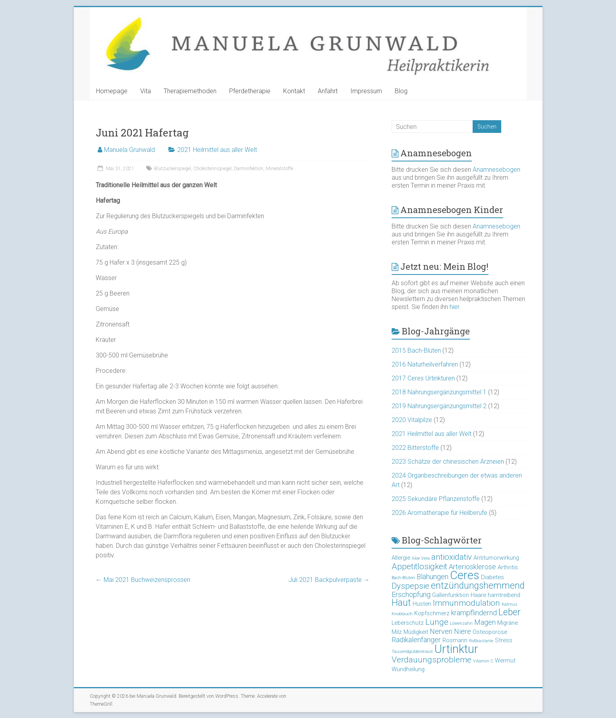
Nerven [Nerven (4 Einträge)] (441, 631)
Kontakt (294, 91)
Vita (145, 91)
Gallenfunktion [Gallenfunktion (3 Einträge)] (450, 595)
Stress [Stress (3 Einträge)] (503, 640)
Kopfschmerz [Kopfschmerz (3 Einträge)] (432, 613)
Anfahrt (328, 91)
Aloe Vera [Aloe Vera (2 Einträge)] (421, 558)
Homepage (111, 91)
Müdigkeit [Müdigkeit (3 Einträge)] (416, 631)
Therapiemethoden (190, 91)
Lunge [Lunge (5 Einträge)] (436, 622)
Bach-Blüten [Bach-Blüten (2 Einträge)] (403, 577)
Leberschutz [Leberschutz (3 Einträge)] (408, 622)
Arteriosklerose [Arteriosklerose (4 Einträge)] (472, 566)
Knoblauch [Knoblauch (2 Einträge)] (402, 613)
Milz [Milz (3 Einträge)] (397, 631)
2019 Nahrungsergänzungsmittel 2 (439, 406)
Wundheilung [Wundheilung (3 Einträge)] (408, 669)
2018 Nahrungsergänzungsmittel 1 (439, 392)
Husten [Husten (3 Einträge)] (422, 603)
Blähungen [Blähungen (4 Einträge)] (432, 576)
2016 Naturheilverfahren (425, 364)
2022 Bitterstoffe (415, 447)
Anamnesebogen (496, 169)
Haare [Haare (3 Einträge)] (478, 595)
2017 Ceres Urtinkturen (423, 378)
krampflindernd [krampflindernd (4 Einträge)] (474, 613)
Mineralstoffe (279, 168)
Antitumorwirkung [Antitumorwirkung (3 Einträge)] (496, 557)
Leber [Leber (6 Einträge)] (509, 612)
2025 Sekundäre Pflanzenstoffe (436, 499)
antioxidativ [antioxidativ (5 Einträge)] (451, 557)
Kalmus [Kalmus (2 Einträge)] (510, 604)
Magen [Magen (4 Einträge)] (485, 622)
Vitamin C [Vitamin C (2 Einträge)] (483, 661)
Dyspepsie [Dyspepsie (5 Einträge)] (410, 586)
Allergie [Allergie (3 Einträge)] (401, 557)
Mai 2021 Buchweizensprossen (143, 580)
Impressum (366, 91)
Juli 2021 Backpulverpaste (329, 580)
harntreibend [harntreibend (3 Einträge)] (504, 595)
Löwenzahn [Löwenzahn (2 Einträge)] (461, 623)
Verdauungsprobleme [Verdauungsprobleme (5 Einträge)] (431, 659)
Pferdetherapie (249, 91)
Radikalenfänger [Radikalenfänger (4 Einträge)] (416, 639)
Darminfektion (248, 168)
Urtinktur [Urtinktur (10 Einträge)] (456, 649)
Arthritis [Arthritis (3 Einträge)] (508, 567)
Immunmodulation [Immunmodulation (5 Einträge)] (466, 603)
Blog (401, 91)
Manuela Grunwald (129, 150)
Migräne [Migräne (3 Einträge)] (507, 622)
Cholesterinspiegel (212, 168)
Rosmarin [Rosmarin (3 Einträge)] (454, 640)
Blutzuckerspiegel (172, 168)
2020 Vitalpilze (412, 420)
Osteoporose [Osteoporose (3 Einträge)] (490, 631)
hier (454, 307)
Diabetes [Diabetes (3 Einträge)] (492, 577)
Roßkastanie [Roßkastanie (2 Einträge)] (481, 640)
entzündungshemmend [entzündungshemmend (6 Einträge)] (478, 585)
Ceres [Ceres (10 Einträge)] (464, 575)
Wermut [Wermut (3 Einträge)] (505, 660)
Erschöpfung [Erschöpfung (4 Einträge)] (411, 594)
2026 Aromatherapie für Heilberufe (439, 512)
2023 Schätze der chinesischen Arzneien (448, 461)
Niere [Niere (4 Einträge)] (462, 631)
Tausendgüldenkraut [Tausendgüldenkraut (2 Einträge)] (412, 651)
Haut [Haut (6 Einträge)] (401, 602)
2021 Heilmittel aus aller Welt (217, 150)
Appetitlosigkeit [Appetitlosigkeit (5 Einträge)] (419, 566)
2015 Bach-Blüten (416, 350)
